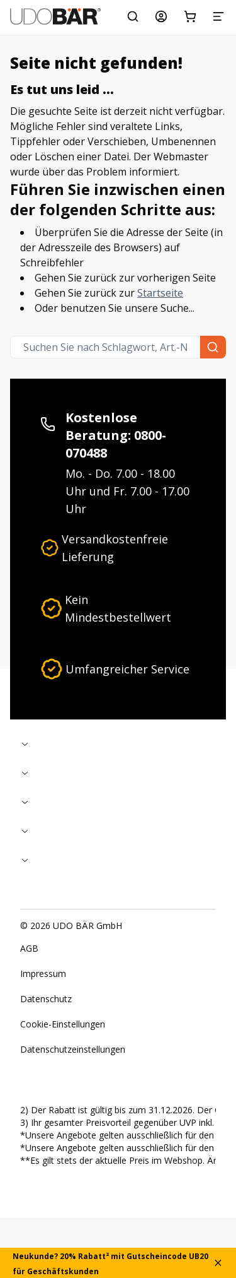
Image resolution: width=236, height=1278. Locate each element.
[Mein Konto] (161, 16)
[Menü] (218, 16)
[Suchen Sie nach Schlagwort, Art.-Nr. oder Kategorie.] (132, 16)
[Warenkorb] (190, 16)
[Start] (55, 16)
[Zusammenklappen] (118, 744)
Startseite (160, 293)
